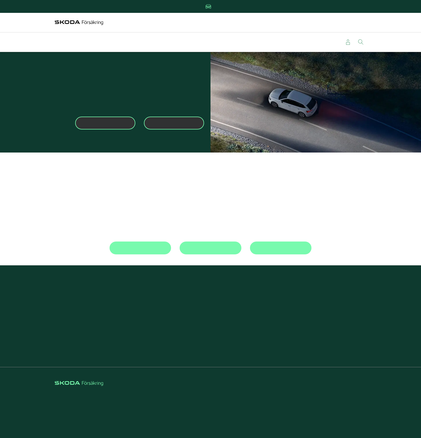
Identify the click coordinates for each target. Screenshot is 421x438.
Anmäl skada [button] (105, 123)
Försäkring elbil (210, 305)
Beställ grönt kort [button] (210, 248)
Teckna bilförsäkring (94, 296)
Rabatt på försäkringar (210, 333)
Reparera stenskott (210, 324)
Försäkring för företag (327, 305)
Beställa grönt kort (94, 315)
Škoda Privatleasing (210, 315)
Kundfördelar (210, 296)
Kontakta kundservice (94, 343)
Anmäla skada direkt (94, 305)
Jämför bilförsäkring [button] (280, 248)
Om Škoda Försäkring (327, 296)
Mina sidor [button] (174, 123)
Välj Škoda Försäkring (327, 315)
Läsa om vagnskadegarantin (94, 324)
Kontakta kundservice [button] (140, 248)
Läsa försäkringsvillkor (94, 333)
